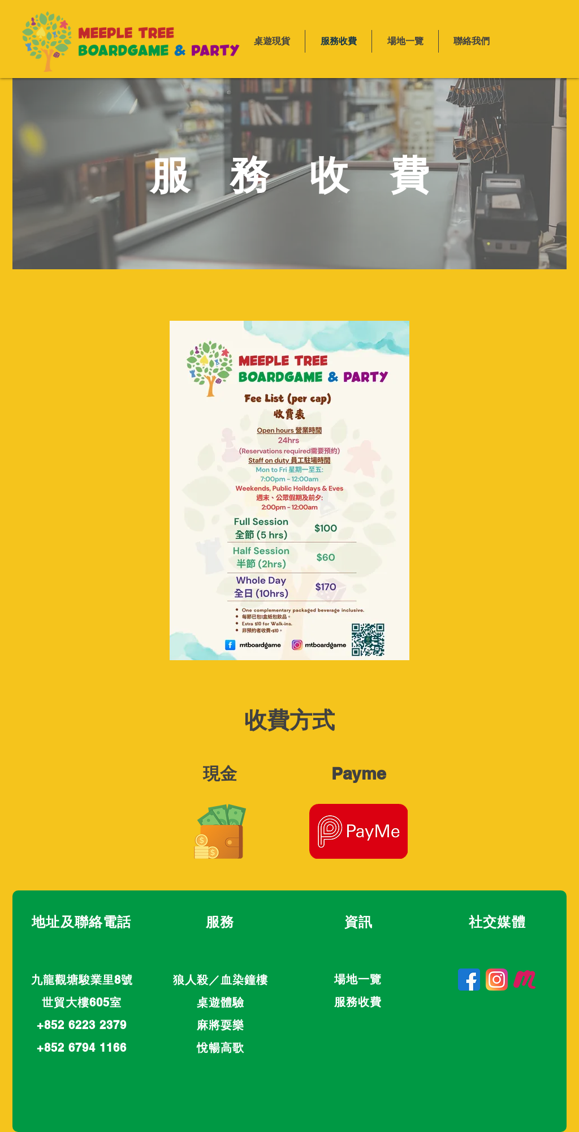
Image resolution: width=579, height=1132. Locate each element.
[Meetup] (524, 980)
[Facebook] (469, 980)
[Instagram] (497, 980)
